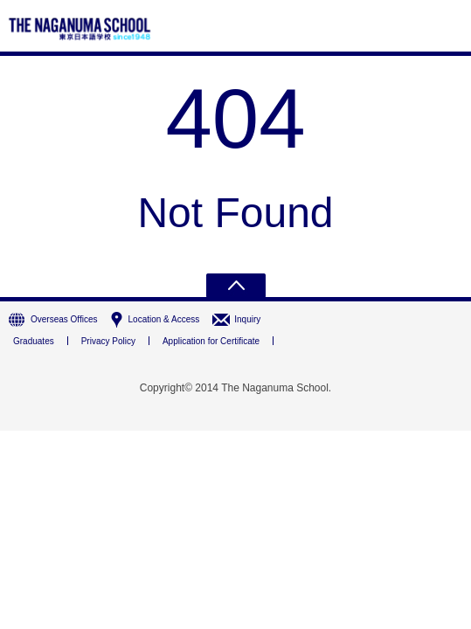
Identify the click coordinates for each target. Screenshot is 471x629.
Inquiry (247, 319)
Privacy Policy (108, 341)
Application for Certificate (211, 341)
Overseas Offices (64, 319)
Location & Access (164, 319)
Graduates (33, 341)
